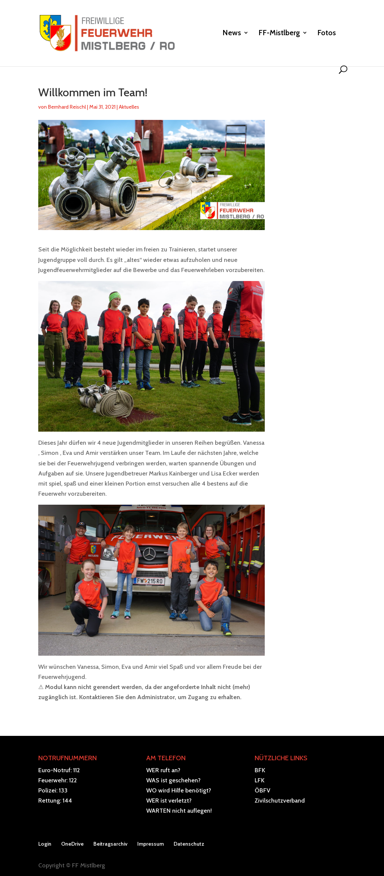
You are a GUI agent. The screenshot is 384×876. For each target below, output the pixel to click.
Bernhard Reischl (67, 106)
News (231, 33)
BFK (260, 770)
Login (44, 843)
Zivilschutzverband (280, 800)
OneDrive (72, 843)
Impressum (150, 843)
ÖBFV (262, 790)
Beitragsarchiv (110, 843)
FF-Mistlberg (279, 33)
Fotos (326, 33)
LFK (259, 780)
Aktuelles (129, 106)
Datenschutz (189, 843)
